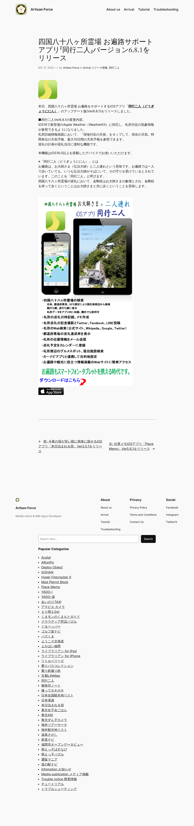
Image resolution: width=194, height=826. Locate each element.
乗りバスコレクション (57, 666)
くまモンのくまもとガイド (60, 617)
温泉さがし (49, 735)
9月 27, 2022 (46, 67)
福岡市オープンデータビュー (62, 744)
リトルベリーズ (52, 661)
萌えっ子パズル (52, 754)
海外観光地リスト (54, 730)
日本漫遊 (47, 700)
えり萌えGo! (50, 612)
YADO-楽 (48, 597)
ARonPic (47, 562)
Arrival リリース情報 (95, 67)
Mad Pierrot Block (54, 582)
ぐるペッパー (51, 626)
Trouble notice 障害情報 (59, 779)
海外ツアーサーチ (54, 725)
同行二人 (114, 67)
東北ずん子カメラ (54, 720)
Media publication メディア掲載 (65, 774)
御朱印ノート (51, 685)
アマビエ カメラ (53, 607)
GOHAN (47, 572)
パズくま (47, 636)
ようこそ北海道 (52, 641)
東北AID (47, 715)
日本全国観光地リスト (57, 695)
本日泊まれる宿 (52, 705)
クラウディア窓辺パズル (59, 621)
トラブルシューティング (59, 789)
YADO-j (46, 592)
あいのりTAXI (51, 602)
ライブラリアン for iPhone (60, 656)
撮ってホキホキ (52, 690)
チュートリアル (52, 784)
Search (148, 538)
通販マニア (49, 759)
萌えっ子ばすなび (54, 749)
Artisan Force (42, 9)
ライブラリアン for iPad (59, 651)
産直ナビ (47, 739)
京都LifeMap (50, 676)
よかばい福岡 (51, 646)
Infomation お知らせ (56, 769)
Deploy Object (52, 567)
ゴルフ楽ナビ (51, 631)
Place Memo (50, 587)
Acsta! (46, 557)
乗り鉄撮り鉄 (51, 671)
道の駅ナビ (49, 764)
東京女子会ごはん (54, 710)
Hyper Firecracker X (56, 577)
